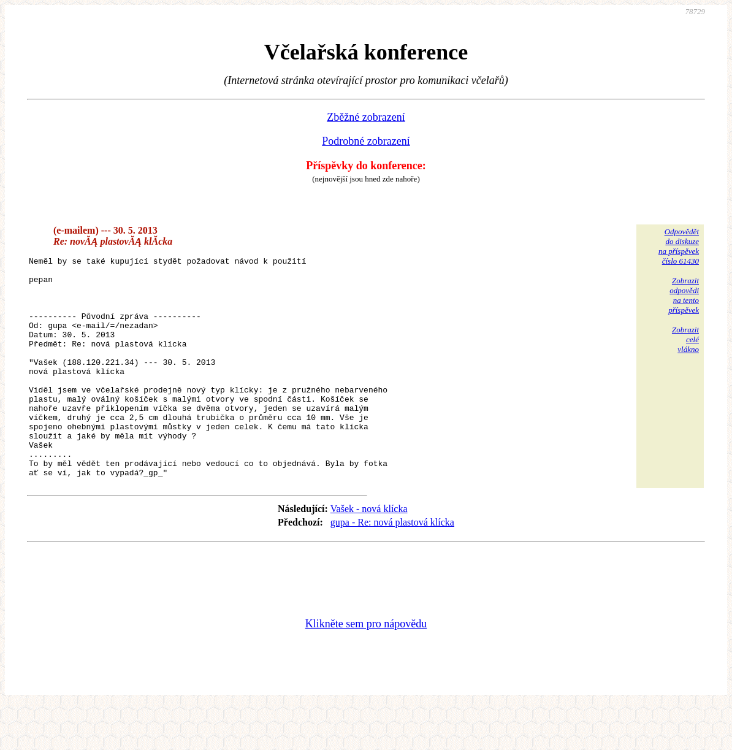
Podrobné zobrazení (366, 141)
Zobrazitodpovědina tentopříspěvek (683, 295)
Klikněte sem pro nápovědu (366, 668)
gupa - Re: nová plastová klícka (392, 566)
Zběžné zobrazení (366, 117)
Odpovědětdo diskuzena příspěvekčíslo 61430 (678, 246)
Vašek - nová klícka (369, 553)
